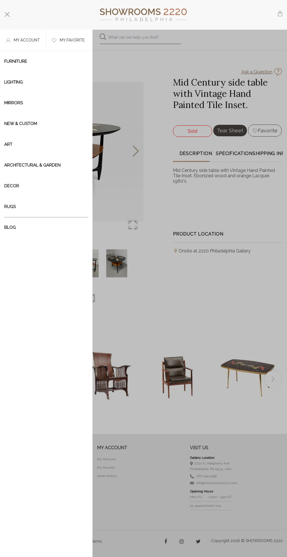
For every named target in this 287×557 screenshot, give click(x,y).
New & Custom (20, 123)
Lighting (13, 82)
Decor (11, 185)
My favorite (68, 40)
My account (23, 40)
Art (8, 144)
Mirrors (13, 102)
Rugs (10, 206)
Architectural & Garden (32, 165)
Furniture (15, 61)
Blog (10, 227)
